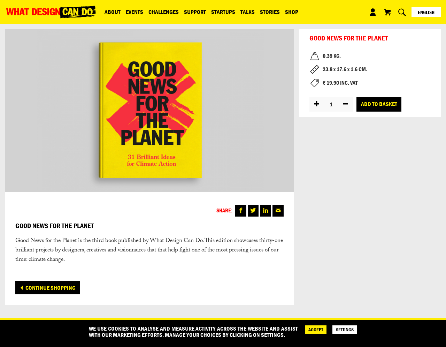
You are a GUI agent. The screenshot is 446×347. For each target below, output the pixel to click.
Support (195, 12)
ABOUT (113, 12)
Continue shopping (50, 288)
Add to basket (379, 104)
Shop (291, 12)
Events (134, 12)
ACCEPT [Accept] (315, 329)
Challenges (163, 12)
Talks (247, 12)
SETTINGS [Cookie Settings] (345, 329)
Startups (223, 12)
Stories (270, 12)
